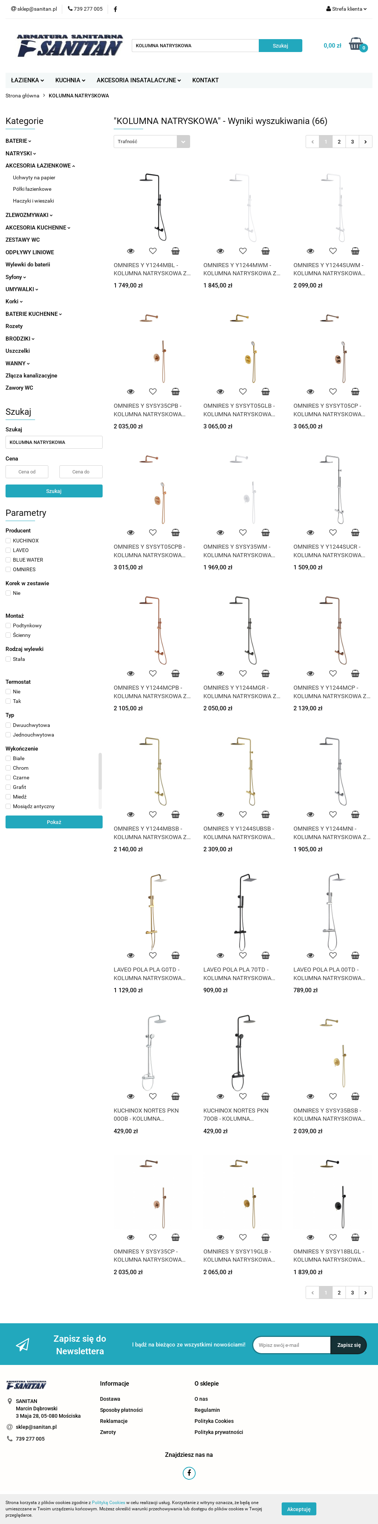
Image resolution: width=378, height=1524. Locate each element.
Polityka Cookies (214, 1421)
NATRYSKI (21, 153)
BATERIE (18, 141)
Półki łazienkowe (32, 189)
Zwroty (108, 1432)
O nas (201, 1399)
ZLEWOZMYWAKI (29, 215)
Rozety (14, 326)
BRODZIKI (20, 338)
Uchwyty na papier (34, 177)
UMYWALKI (22, 289)
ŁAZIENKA (27, 80)
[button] (114, 1384)
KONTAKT (205, 80)
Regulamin (207, 1410)
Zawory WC (19, 388)
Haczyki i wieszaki (33, 201)
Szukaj (54, 491)
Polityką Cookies (108, 1502)
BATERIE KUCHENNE (34, 314)
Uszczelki (18, 351)
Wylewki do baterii (28, 264)
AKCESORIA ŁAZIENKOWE (40, 165)
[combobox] (152, 141)
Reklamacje (114, 1421)
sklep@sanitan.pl (36, 1427)
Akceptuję (299, 1509)
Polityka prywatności (219, 1432)
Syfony (16, 277)
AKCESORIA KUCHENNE (38, 227)
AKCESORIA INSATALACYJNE (139, 80)
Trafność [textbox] (127, 141)
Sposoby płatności (121, 1410)
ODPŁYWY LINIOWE (30, 252)
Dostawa (110, 1399)
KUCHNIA (70, 80)
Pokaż (54, 822)
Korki (14, 301)
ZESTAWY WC (23, 240)
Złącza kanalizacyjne (31, 375)
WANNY (18, 363)
